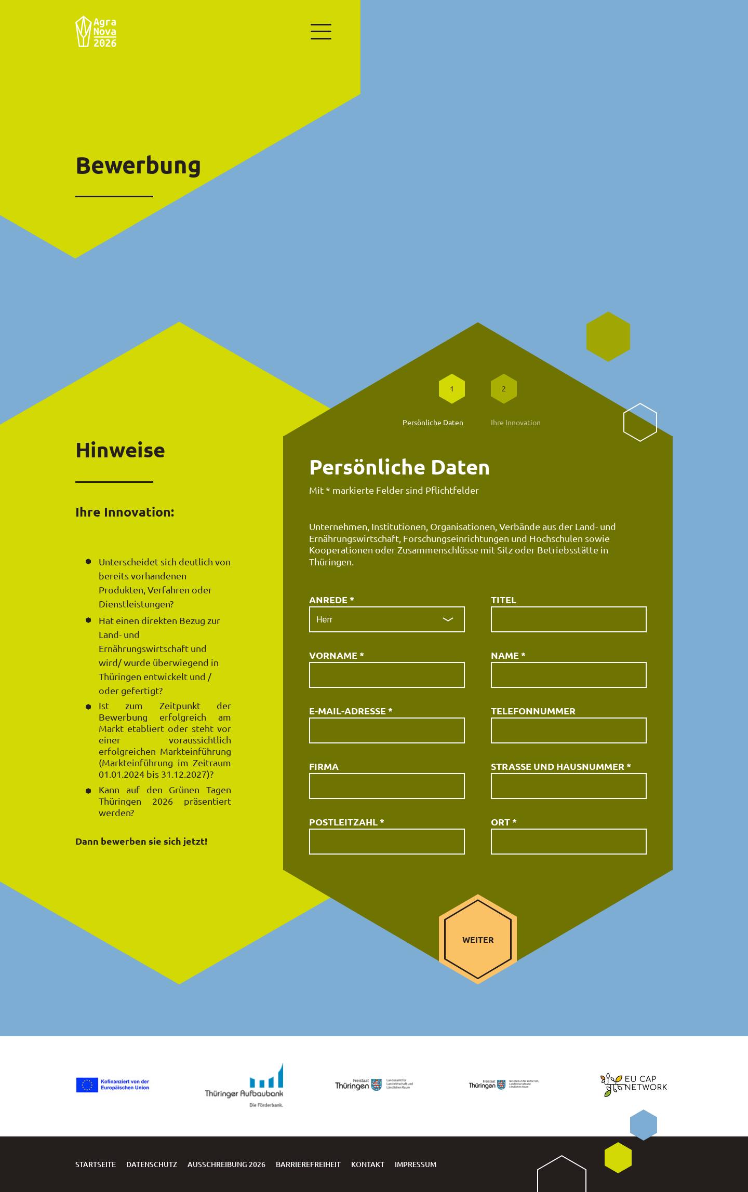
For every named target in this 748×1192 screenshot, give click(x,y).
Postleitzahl (346, 822)
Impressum (415, 1164)
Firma (324, 766)
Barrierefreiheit (308, 1164)
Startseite (95, 1164)
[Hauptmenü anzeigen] (319, 31)
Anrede (331, 599)
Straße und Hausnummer (561, 766)
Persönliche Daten (433, 422)
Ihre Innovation (516, 422)
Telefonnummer (533, 710)
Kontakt (367, 1164)
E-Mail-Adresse (351, 710)
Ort (504, 822)
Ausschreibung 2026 (226, 1164)
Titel (503, 599)
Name (508, 655)
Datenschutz (151, 1164)
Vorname (336, 655)
